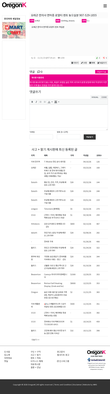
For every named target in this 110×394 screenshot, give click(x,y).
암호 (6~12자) (62, 131)
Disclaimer (77, 384)
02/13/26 (87, 223)
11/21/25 (87, 292)
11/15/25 (87, 303)
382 (98, 312)
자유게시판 (35, 364)
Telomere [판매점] (52, 208)
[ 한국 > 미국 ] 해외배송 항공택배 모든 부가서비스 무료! (55, 216)
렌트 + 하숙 (36, 357)
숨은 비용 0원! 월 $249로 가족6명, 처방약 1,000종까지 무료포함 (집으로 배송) (55, 295)
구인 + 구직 (36, 351)
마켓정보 (8, 357)
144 (98, 182)
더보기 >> (35, 339)
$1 (71, 214)
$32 (71, 330)
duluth (34, 232)
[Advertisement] (14, 80)
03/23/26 (87, 167)
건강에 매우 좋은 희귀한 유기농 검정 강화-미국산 (55, 332)
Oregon (34, 292)
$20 (71, 256)
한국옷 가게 (48, 241)
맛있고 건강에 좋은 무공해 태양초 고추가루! (55, 249)
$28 (71, 182)
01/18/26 (87, 256)
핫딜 (6, 361)
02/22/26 (87, 208)
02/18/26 (87, 214)
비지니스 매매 (37, 361)
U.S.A (33, 214)
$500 (72, 303)
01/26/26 (87, 241)
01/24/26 (87, 247)
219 (98, 199)
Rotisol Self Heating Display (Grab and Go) (54, 284)
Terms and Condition (63, 384)
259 (98, 214)
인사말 (7, 351)
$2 (71, 292)
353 (98, 274)
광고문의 (61, 351)
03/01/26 (87, 191)
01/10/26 (87, 265)
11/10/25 (87, 312)
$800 (72, 223)
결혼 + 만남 (36, 367)
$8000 (73, 283)
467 (98, 223)
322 (98, 247)
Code (104, 97)
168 (98, 167)
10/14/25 (87, 321)
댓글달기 (89, 137)
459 (98, 321)
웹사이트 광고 (63, 354)
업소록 (7, 354)
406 (98, 241)
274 (98, 208)
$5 (71, 208)
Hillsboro (35, 223)
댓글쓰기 (101, 71)
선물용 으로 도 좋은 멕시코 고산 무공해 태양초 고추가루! (55, 267)
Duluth (34, 182)
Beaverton (36, 274)
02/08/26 (87, 232)
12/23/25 (87, 283)
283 (98, 265)
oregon (34, 208)
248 (98, 191)
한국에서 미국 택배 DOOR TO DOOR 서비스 (54, 323)
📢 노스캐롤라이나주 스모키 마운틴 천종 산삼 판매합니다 (55, 305)
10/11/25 (87, 330)
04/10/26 (87, 161)
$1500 (73, 274)
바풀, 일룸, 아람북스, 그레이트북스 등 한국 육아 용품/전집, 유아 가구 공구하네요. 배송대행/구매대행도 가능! (55, 171)
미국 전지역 (35, 161)
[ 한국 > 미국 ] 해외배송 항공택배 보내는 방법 (55, 314)
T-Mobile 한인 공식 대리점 (54, 161)
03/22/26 (87, 182)
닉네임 (32, 131)
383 (98, 292)
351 (98, 303)
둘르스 (33, 247)
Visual (95, 97)
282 (98, 232)
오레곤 (33, 167)
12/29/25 (87, 274)
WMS (95, 384)
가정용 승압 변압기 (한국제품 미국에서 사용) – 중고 (55, 258)
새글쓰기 (102, 62)
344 (98, 256)
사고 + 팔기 (39, 149)
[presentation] (32, 101)
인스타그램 (63, 361)
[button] (32, 101)
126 (98, 161)
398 (98, 330)
